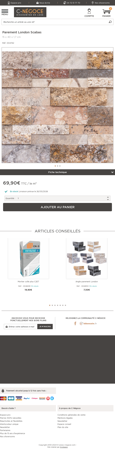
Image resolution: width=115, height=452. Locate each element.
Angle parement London (87, 281)
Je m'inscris (45, 326)
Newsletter (5, 427)
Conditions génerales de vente (71, 415)
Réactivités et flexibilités (11, 421)
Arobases (64, 447)
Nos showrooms (102, 3)
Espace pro (16, 3)
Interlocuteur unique (9, 424)
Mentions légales (65, 418)
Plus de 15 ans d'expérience (12, 433)
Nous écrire (44, 3)
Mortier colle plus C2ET (28, 281)
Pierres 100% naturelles (10, 418)
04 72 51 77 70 (73, 3)
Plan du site (63, 427)
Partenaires (5, 430)
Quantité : (10, 198)
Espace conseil (64, 424)
